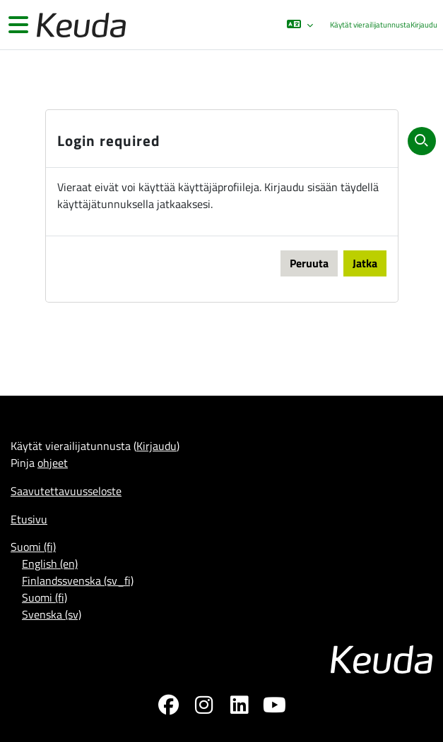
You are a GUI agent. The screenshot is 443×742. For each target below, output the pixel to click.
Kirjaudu (423, 24)
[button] (300, 24)
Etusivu (29, 519)
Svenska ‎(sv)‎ (51, 614)
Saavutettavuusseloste (66, 490)
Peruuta (309, 263)
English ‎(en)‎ (50, 563)
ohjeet (52, 462)
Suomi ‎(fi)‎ (33, 546)
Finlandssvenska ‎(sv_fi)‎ (78, 580)
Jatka (365, 263)
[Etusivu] (80, 25)
